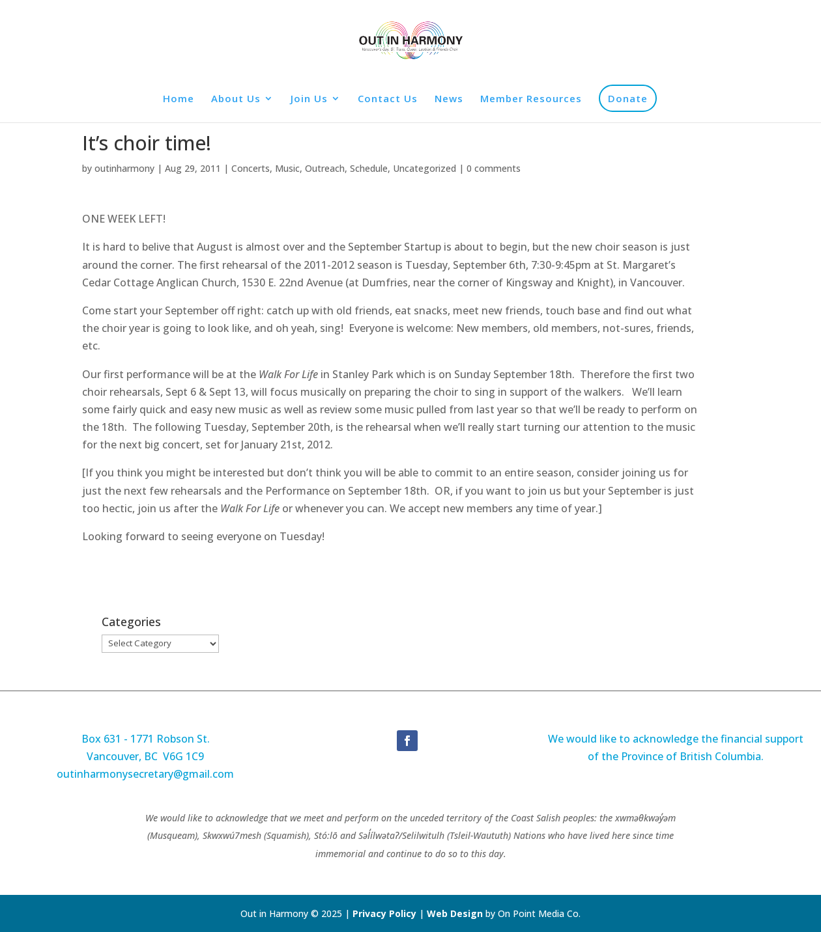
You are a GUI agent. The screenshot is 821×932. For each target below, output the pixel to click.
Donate (628, 98)
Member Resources (531, 99)
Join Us (309, 99)
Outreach (325, 168)
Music (287, 168)
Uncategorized (424, 168)
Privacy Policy (386, 913)
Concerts (250, 168)
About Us (236, 99)
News (449, 99)
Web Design (455, 913)
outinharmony (124, 168)
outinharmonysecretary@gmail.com (145, 774)
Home (178, 99)
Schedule (369, 168)
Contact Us (388, 99)
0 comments (494, 168)
